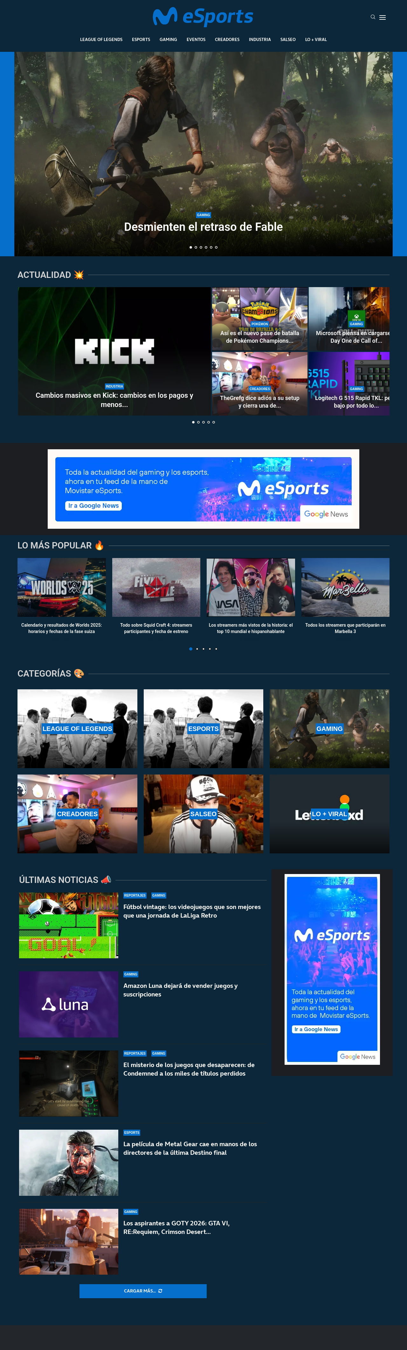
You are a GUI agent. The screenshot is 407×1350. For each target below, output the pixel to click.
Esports (141, 39)
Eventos (196, 39)
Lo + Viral (316, 39)
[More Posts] (143, 1291)
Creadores (227, 39)
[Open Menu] (382, 17)
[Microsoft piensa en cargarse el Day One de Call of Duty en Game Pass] (356, 319)
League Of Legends (101, 39)
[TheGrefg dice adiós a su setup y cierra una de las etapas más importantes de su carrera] (259, 384)
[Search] (373, 17)
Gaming (168, 39)
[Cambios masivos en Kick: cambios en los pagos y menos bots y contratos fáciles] (114, 351)
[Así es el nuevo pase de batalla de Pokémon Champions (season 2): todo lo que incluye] (259, 319)
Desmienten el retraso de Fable (203, 227)
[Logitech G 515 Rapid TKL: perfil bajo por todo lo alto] (356, 384)
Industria (260, 39)
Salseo (288, 39)
